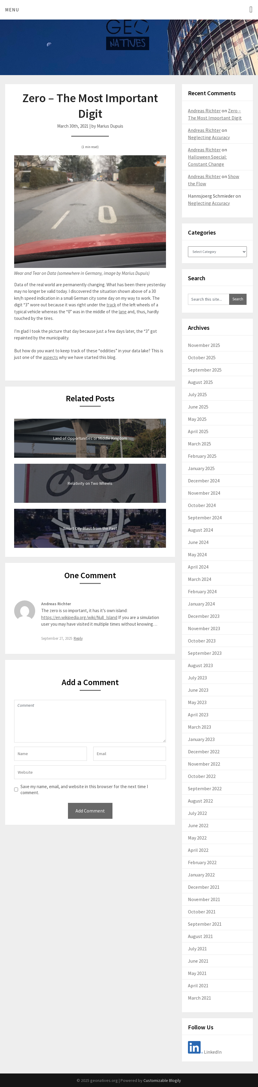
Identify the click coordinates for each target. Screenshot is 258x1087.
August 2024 (200, 530)
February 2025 (202, 456)
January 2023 (201, 739)
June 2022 (198, 825)
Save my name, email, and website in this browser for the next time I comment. (84, 789)
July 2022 (197, 813)
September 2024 (205, 518)
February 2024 (202, 591)
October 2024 (202, 505)
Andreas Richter (56, 603)
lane (123, 311)
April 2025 (198, 431)
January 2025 (201, 468)
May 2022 (197, 838)
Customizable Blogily (162, 1080)
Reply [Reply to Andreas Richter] (78, 638)
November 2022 (204, 764)
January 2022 (201, 875)
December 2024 (204, 481)
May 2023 (197, 702)
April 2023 (198, 715)
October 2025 (202, 357)
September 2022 (205, 788)
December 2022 (204, 751)
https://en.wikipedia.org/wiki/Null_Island (79, 617)
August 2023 (200, 665)
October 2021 (202, 912)
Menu (12, 10)
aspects (50, 357)
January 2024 (201, 604)
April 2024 (198, 567)
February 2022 (202, 862)
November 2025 (204, 345)
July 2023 (197, 678)
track (111, 305)
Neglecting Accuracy (209, 137)
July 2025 (197, 394)
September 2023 (205, 653)
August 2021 (200, 936)
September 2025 (205, 370)
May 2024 (197, 554)
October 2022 (202, 776)
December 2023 (204, 616)
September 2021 (205, 924)
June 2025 (198, 407)
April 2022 (198, 850)
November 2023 (204, 628)
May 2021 (197, 973)
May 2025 (197, 419)
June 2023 (198, 690)
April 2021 (198, 985)
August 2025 (200, 382)
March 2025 (199, 444)
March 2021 (199, 998)
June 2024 (198, 542)
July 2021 (197, 949)
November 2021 (204, 899)
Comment (90, 721)
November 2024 (204, 493)
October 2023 (202, 641)
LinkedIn (205, 1052)
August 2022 (200, 801)
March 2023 (199, 727)
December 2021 (204, 887)
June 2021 (198, 961)
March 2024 (199, 579)
